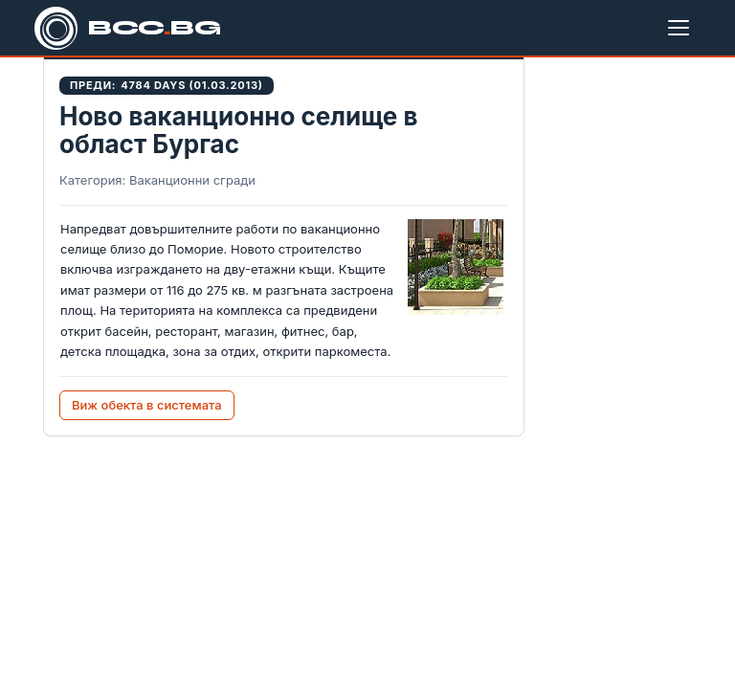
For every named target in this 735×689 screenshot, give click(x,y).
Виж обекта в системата (147, 404)
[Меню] (682, 28)
